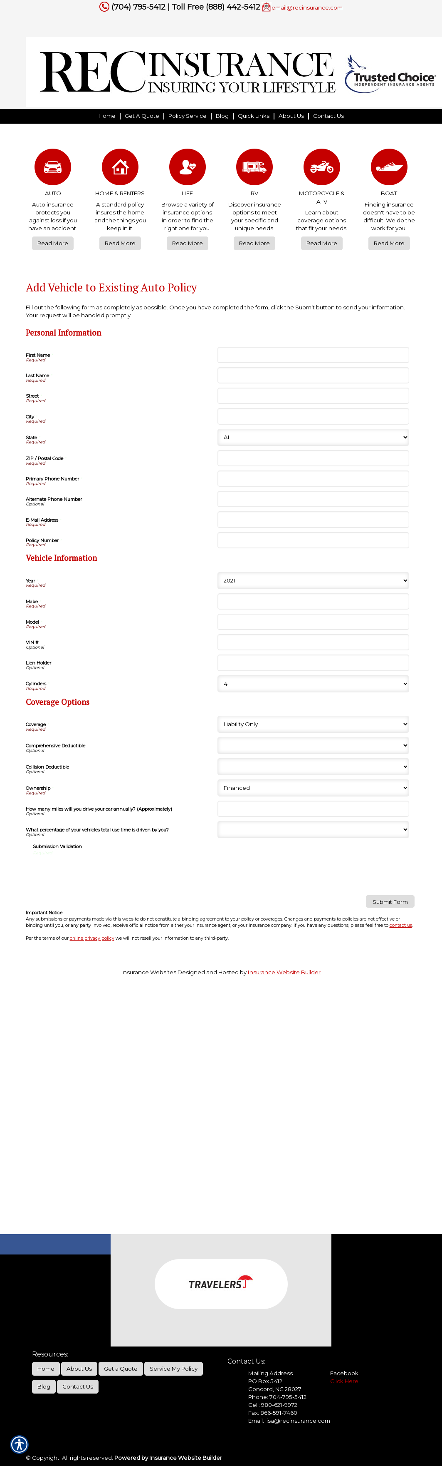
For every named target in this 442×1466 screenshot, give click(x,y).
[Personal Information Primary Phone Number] (313, 478)
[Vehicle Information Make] (313, 601)
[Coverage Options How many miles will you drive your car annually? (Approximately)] (313, 809)
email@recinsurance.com (307, 7)
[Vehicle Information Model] (313, 622)
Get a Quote (121, 1368)
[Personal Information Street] (313, 396)
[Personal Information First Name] (313, 355)
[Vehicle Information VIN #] (313, 642)
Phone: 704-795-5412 (277, 1397)
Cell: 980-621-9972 (272, 1404)
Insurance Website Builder (284, 972)
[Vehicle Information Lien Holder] (313, 663)
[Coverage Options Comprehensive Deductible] (313, 745)
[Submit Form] (390, 901)
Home (45, 1368)
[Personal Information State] (313, 437)
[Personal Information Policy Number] (313, 540)
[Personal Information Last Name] (313, 375)
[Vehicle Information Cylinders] (313, 683)
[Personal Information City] (313, 416)
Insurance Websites (148, 972)
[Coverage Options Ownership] (313, 787)
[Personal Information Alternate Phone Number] (313, 499)
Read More (52, 243)
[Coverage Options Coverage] (313, 724)
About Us (79, 1368)
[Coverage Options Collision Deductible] (313, 766)
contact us (401, 925)
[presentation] (96, 872)
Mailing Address (270, 1373)
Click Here (344, 1381)
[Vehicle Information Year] (313, 580)
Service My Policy (174, 1368)
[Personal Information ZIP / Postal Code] (313, 458)
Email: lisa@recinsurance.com (289, 1420)
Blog (43, 1386)
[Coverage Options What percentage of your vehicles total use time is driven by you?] (313, 829)
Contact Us (77, 1386)
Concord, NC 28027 (274, 1389)
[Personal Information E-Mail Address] (313, 519)
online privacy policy (92, 938)
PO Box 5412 (265, 1381)
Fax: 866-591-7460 (272, 1412)
